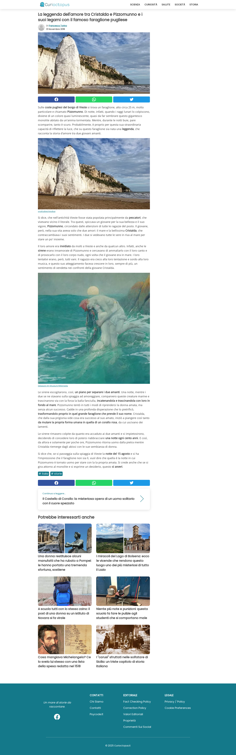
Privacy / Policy (175, 701)
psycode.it (96, 714)
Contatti (95, 708)
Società (180, 4)
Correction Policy (134, 708)
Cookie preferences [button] (178, 708)
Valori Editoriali (133, 714)
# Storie (56, 473)
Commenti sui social (137, 727)
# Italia (43, 473)
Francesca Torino (58, 25)
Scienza (135, 4)
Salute (166, 4)
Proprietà (129, 720)
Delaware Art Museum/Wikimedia (53, 385)
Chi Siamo (96, 701)
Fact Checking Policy (137, 701)
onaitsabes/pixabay (47, 211)
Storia (193, 4)
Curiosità (150, 4)
